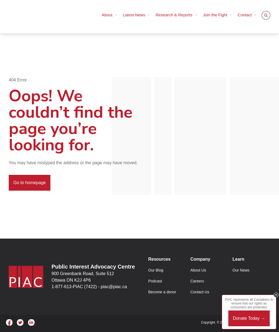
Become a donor (162, 292)
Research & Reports (174, 15)
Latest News (134, 15)
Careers (197, 281)
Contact (245, 15)
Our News (240, 270)
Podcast (155, 281)
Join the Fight (215, 15)
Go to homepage (29, 182)
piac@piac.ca (114, 286)
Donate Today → (249, 318)
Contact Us (199, 292)
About (107, 15)
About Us (198, 270)
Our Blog (155, 270)
